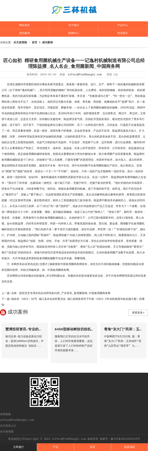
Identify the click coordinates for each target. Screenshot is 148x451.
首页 (92, 447)
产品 (55, 447)
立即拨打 (18, 447)
